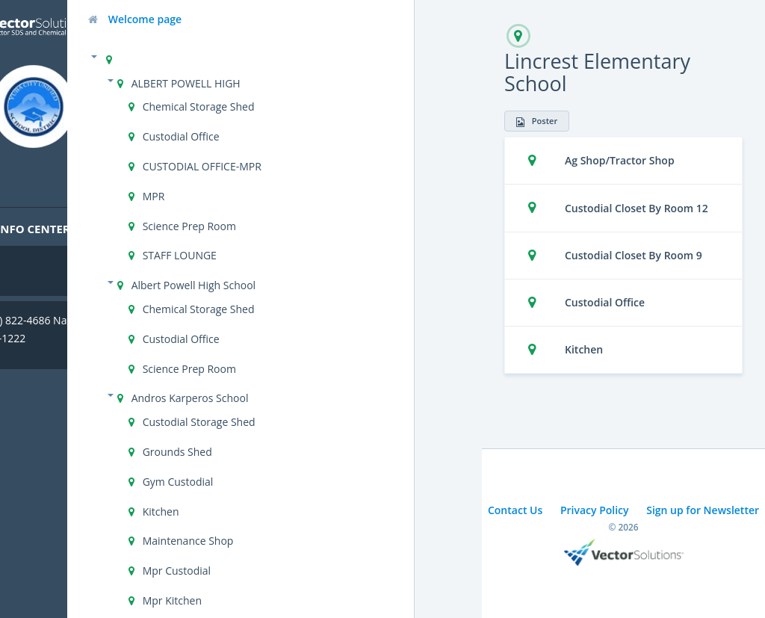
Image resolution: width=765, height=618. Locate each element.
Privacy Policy (594, 510)
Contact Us (515, 510)
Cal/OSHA (45, 265)
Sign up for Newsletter (702, 510)
